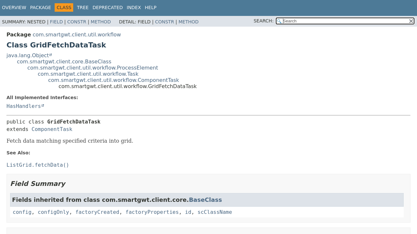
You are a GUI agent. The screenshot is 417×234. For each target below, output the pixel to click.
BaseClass (205, 199)
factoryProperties (152, 212)
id (188, 212)
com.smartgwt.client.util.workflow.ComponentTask (113, 80)
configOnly (53, 212)
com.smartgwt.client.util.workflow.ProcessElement (92, 68)
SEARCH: (264, 20)
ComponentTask (52, 129)
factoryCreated (97, 212)
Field (56, 21)
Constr (76, 21)
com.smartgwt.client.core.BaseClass (64, 61)
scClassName (214, 212)
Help (150, 7)
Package (40, 7)
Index (134, 7)
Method (101, 21)
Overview (14, 7)
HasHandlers (24, 106)
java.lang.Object (28, 55)
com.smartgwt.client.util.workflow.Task (88, 74)
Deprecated (107, 7)
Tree (82, 7)
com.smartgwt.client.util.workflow (77, 35)
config (22, 212)
